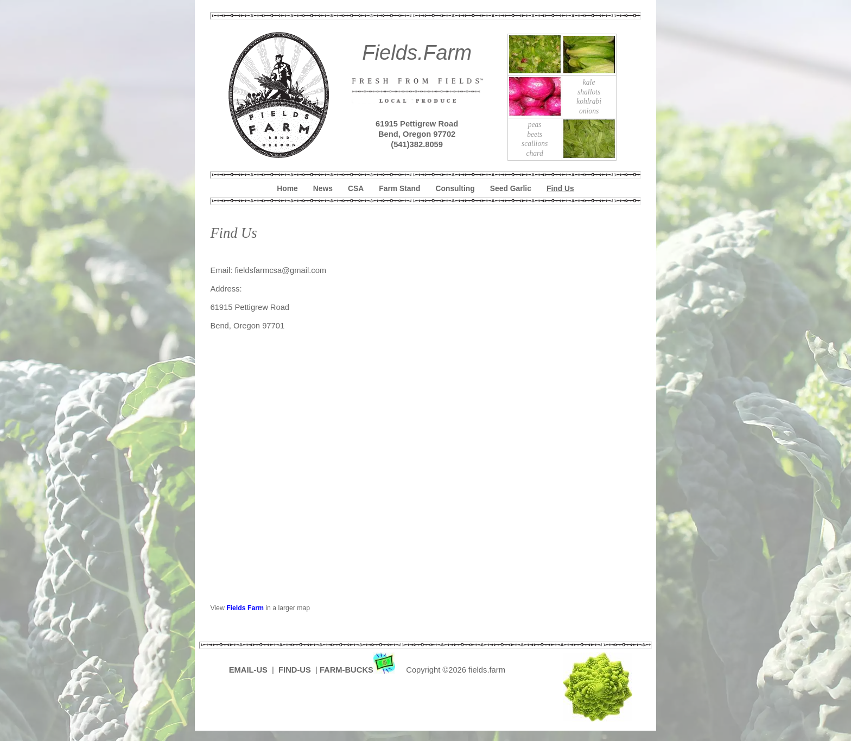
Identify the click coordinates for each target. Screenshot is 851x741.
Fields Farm (245, 608)
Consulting (455, 188)
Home (287, 188)
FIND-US (295, 670)
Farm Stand (399, 188)
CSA (356, 188)
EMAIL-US (248, 670)
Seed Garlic (510, 188)
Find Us (560, 188)
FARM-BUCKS (358, 670)
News (323, 188)
